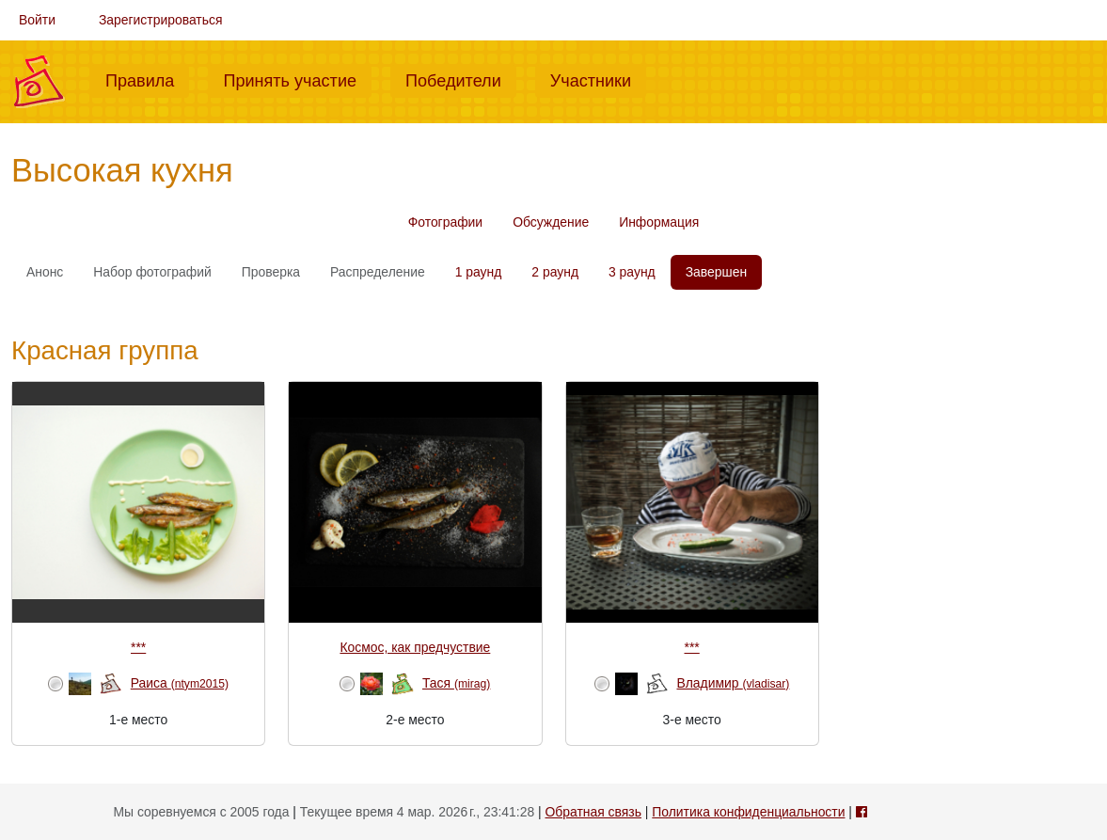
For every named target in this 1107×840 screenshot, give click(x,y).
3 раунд (632, 271)
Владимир (732, 682)
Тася (456, 682)
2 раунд (554, 271)
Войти (37, 19)
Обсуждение (551, 222)
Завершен (716, 271)
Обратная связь (593, 811)
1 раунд (478, 271)
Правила (147, 79)
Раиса (180, 682)
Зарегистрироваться (161, 19)
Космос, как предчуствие (415, 647)
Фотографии (445, 222)
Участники (598, 79)
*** (138, 647)
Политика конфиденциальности (748, 811)
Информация (659, 222)
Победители (460, 79)
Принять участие (297, 79)
